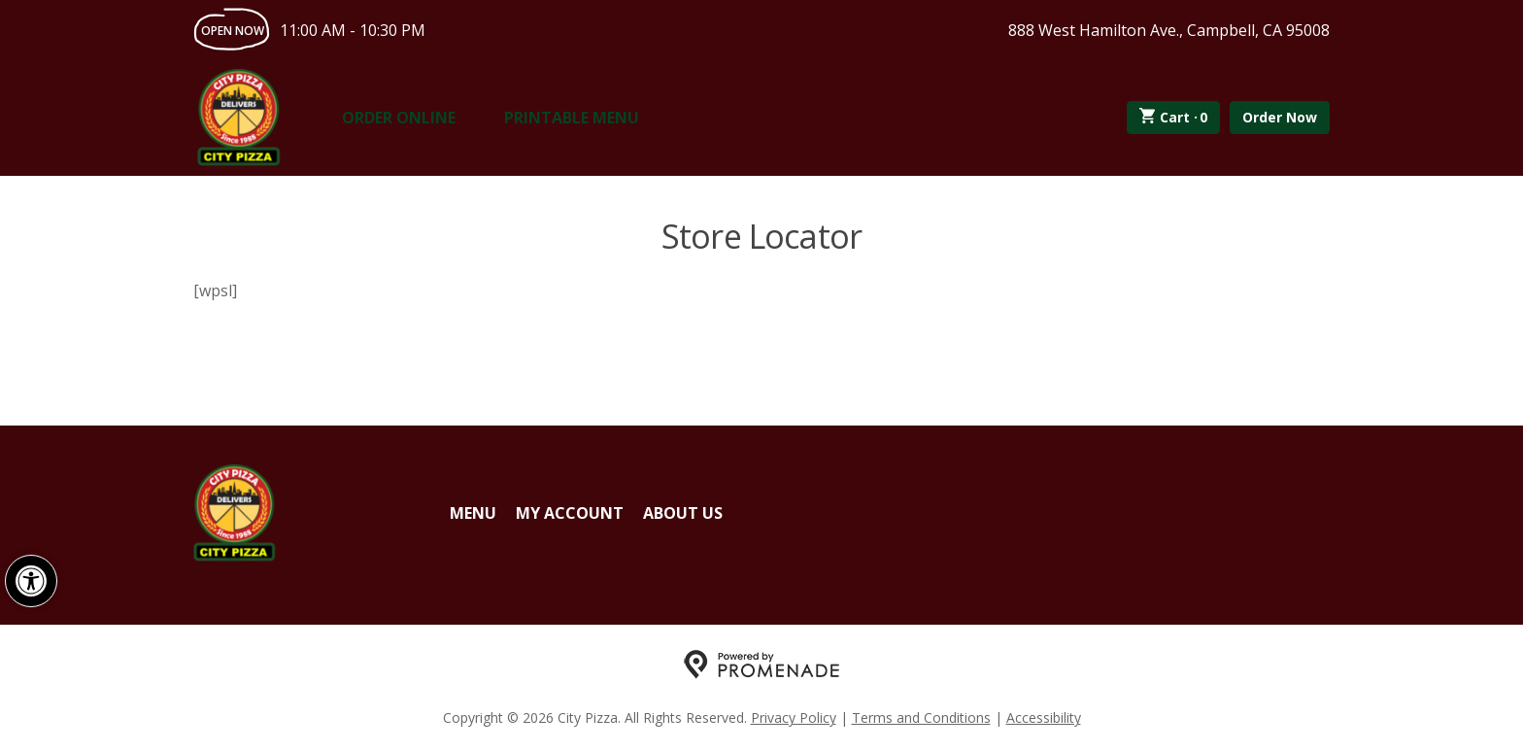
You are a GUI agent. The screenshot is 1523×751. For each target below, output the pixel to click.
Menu (473, 513)
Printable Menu (571, 117)
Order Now (1279, 117)
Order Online (399, 117)
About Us (683, 513)
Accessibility (1043, 717)
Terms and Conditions (921, 717)
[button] (31, 581)
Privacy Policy (793, 717)
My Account (570, 513)
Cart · (1173, 117)
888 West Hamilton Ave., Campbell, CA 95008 (1169, 30)
